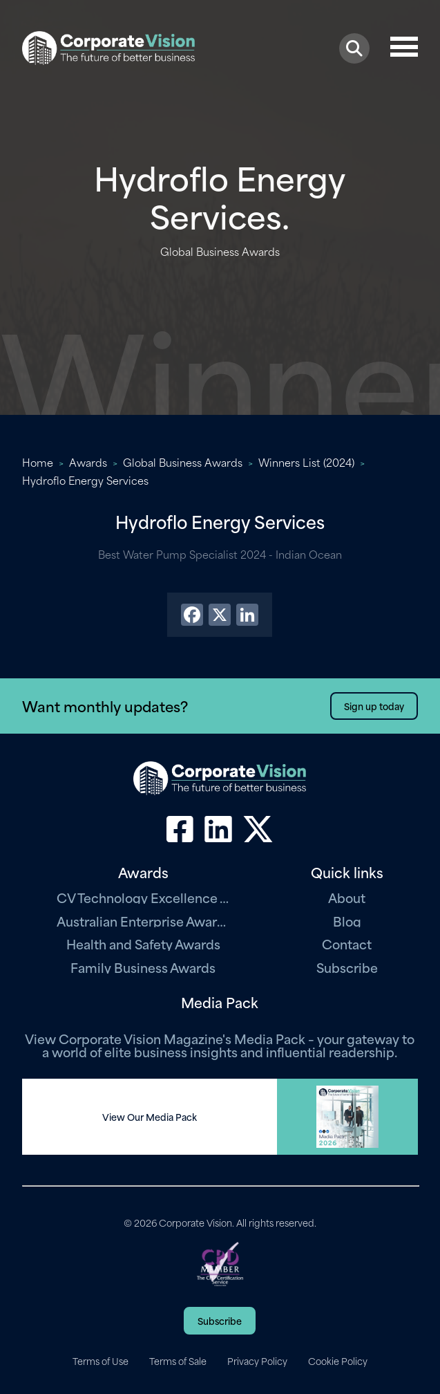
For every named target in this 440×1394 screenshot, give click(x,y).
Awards (88, 462)
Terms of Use (100, 1360)
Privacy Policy (257, 1360)
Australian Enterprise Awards (143, 920)
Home (37, 462)
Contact (347, 943)
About (346, 897)
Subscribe (347, 967)
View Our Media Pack (149, 1116)
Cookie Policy (337, 1360)
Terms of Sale (178, 1360)
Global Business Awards (182, 462)
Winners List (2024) (306, 462)
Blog (347, 920)
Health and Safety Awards (143, 943)
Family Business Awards (143, 967)
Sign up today (374, 705)
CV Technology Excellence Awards (143, 897)
